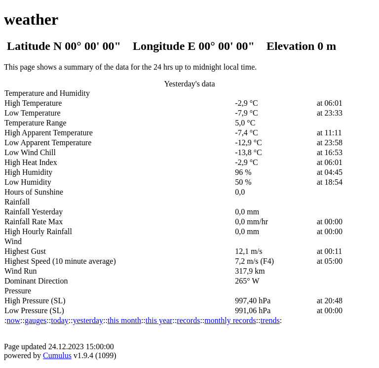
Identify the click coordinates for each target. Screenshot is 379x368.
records (188, 320)
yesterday (88, 320)
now (13, 320)
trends (270, 320)
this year (159, 320)
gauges (35, 320)
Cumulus (57, 355)
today (60, 320)
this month (124, 320)
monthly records (230, 320)
